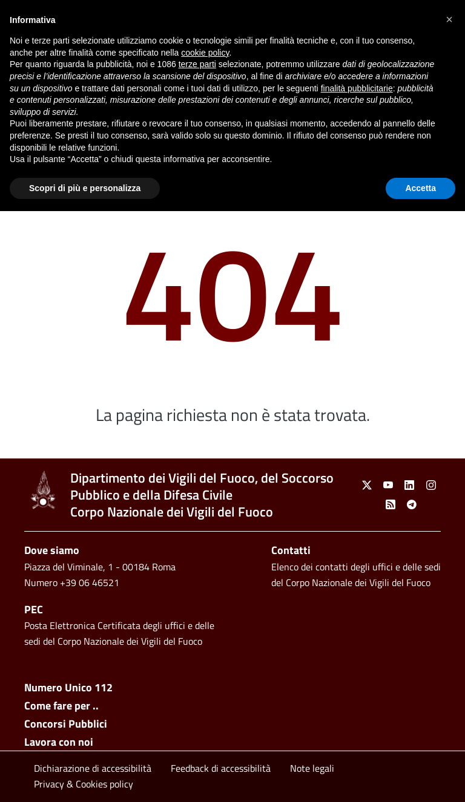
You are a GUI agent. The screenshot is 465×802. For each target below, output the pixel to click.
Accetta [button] (420, 188)
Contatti (291, 550)
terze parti (197, 64)
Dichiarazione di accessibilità (92, 768)
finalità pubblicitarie (357, 88)
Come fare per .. (61, 705)
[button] (449, 19)
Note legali (312, 768)
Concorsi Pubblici (65, 724)
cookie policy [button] (205, 52)
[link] (42, 490)
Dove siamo (51, 550)
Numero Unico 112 (68, 687)
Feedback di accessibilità (221, 768)
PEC (33, 609)
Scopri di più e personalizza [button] (84, 188)
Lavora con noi (58, 742)
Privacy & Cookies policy (83, 784)
